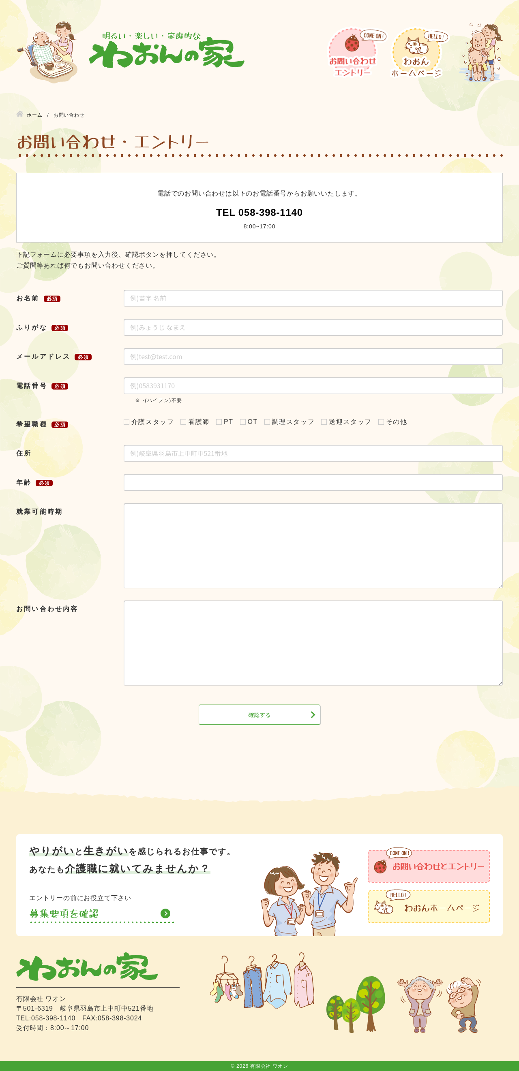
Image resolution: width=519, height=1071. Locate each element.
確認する (259, 715)
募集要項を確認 (64, 913)
